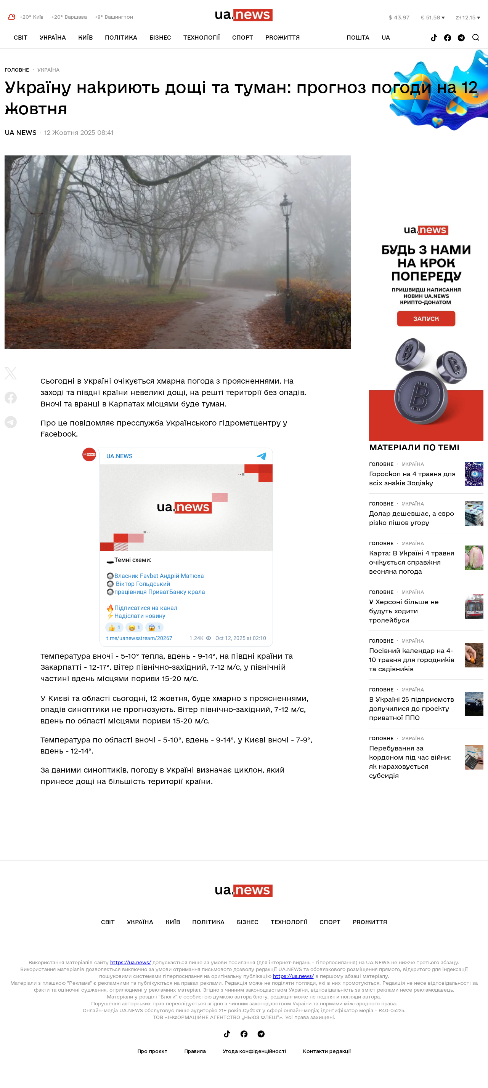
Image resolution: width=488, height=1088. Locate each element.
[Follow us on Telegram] (461, 38)
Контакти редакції (327, 1051)
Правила (195, 1051)
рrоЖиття (282, 37)
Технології (201, 37)
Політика (121, 37)
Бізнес (160, 37)
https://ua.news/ (130, 962)
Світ (20, 37)
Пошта (358, 37)
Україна (53, 37)
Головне (17, 69)
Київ (85, 37)
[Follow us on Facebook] (447, 38)
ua (386, 37)
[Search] (475, 37)
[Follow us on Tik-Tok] (434, 38)
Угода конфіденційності (254, 1051)
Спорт (242, 37)
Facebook (58, 434)
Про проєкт (152, 1051)
